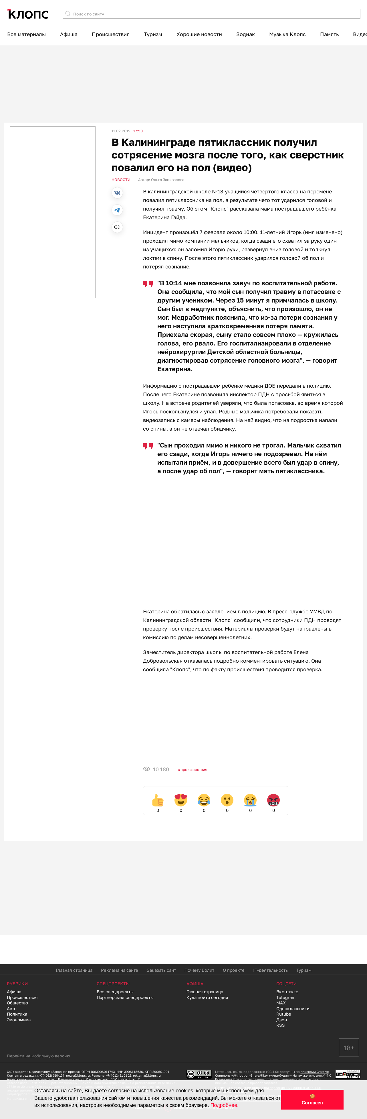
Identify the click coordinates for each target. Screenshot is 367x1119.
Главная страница (74, 970)
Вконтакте (287, 991)
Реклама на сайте (119, 970)
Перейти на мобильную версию (38, 1055)
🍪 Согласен (312, 1099)
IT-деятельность (270, 970)
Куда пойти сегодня (207, 997)
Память (329, 34)
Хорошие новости (199, 34)
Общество (17, 1002)
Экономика (19, 1019)
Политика (17, 1013)
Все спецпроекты (115, 991)
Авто (12, 1008)
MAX (281, 1002)
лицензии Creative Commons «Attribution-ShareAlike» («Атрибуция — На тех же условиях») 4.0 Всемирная (273, 1075)
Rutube (283, 1013)
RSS (280, 1025)
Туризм (153, 34)
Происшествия (111, 34)
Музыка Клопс (287, 34)
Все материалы (26, 34)
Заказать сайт (161, 970)
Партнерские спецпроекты (125, 997)
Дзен (281, 1019)
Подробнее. (225, 1105)
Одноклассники (293, 1008)
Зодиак (245, 34)
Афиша (69, 34)
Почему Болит (199, 970)
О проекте (234, 970)
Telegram (285, 997)
